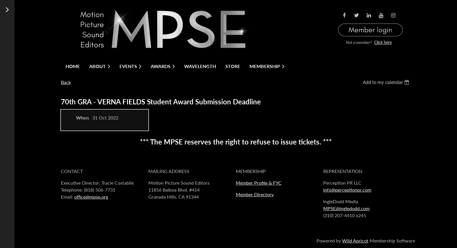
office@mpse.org (91, 196)
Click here (383, 42)
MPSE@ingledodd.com (346, 208)
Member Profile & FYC (259, 182)
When (82, 117)
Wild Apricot (355, 240)
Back (66, 82)
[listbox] (387, 82)
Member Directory (255, 194)
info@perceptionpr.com (347, 189)
